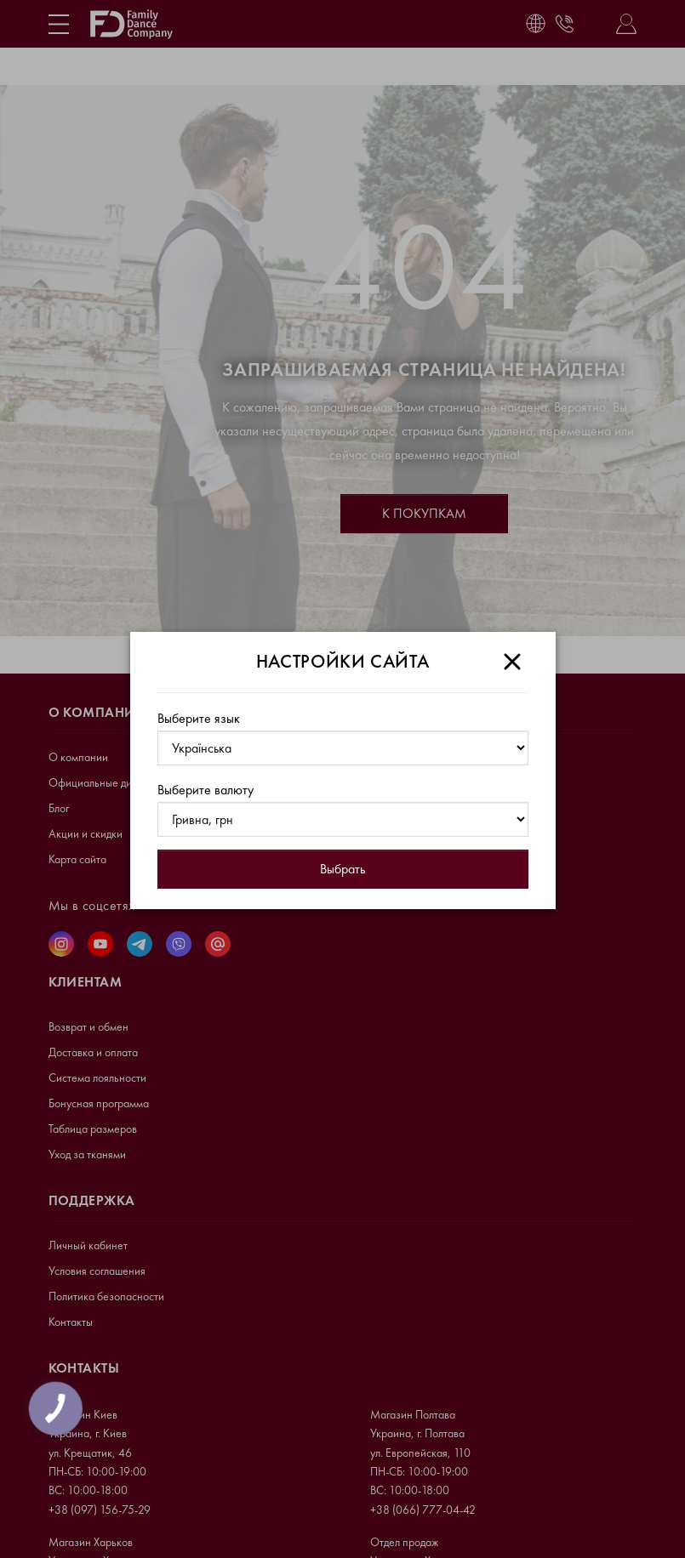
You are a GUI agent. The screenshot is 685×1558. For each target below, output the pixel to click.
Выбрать (342, 869)
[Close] (512, 661)
